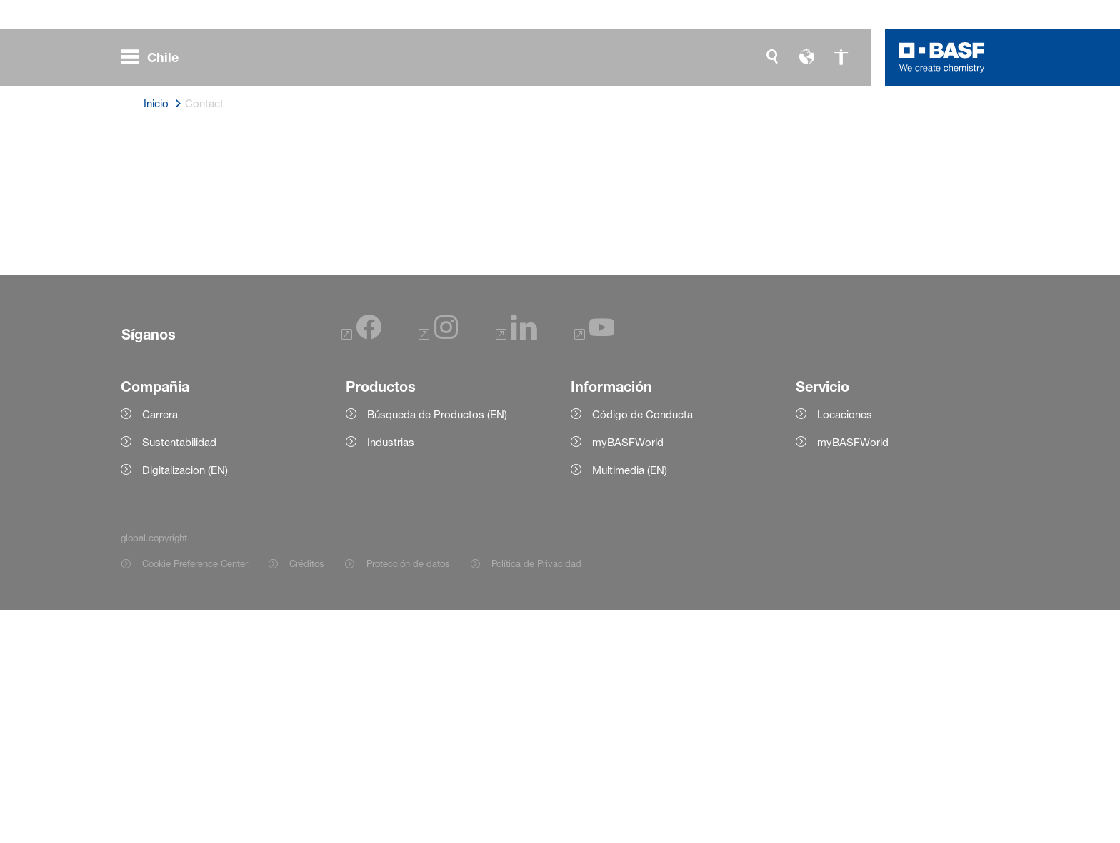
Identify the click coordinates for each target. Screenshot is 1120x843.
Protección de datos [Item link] (408, 796)
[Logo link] (942, 57)
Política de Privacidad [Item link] (536, 796)
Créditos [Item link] (306, 796)
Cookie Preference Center (195, 796)
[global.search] (772, 57)
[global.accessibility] (840, 57)
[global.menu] (155, 57)
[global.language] (806, 57)
